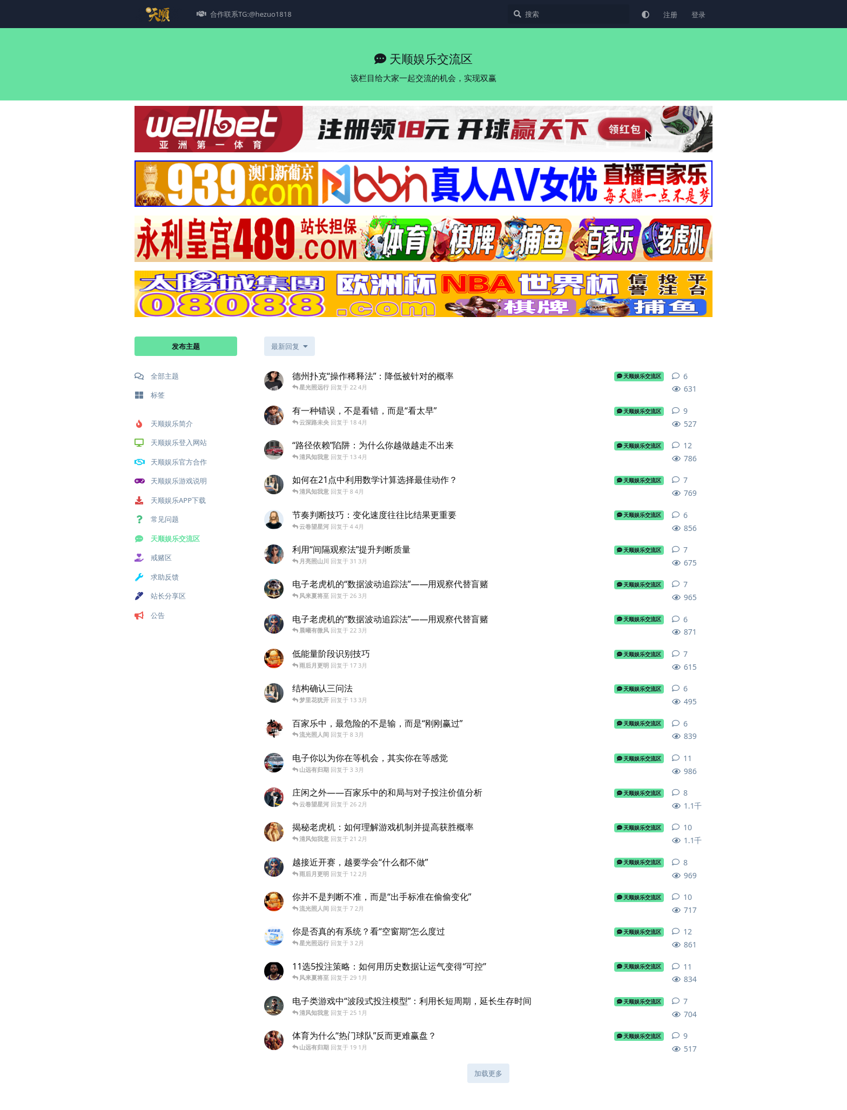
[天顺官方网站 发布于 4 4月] (274, 519)
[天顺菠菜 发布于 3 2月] (274, 936)
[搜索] (568, 14)
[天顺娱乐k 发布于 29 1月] (274, 971)
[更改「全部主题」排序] (289, 346)
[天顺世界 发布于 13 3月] (274, 693)
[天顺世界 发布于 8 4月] (274, 484)
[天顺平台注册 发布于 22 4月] (274, 381)
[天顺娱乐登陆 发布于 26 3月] (274, 588)
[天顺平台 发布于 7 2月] (274, 901)
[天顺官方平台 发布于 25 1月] (274, 1005)
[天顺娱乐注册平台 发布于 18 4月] (274, 415)
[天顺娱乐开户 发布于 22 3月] (274, 624)
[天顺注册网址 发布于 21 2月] (274, 832)
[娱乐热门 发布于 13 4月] (274, 450)
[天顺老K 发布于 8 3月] (274, 728)
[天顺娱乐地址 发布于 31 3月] (274, 554)
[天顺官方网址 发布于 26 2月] (274, 797)
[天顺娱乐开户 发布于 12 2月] (274, 867)
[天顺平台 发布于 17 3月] (274, 658)
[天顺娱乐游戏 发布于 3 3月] (274, 762)
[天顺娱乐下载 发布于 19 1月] (274, 1040)
